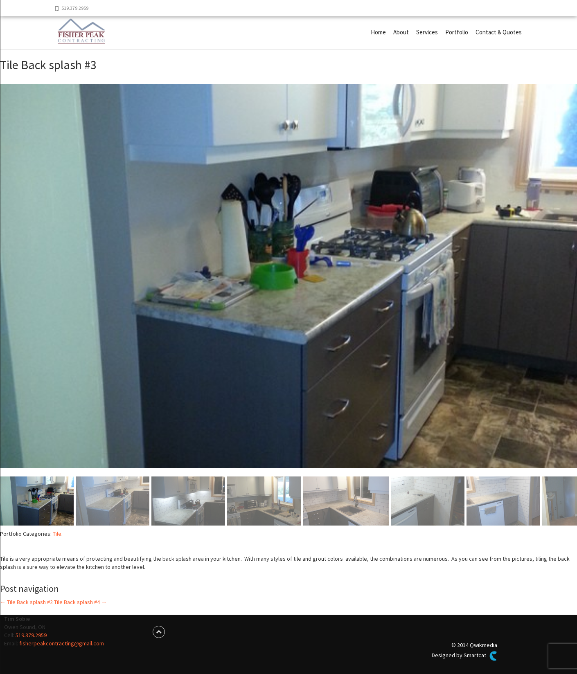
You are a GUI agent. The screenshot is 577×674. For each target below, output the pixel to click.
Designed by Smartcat (464, 656)
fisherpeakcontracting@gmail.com (61, 643)
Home (378, 32)
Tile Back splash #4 (80, 602)
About (401, 32)
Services (427, 32)
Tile (57, 533)
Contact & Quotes (499, 32)
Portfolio (456, 32)
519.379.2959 (31, 635)
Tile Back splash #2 (26, 602)
